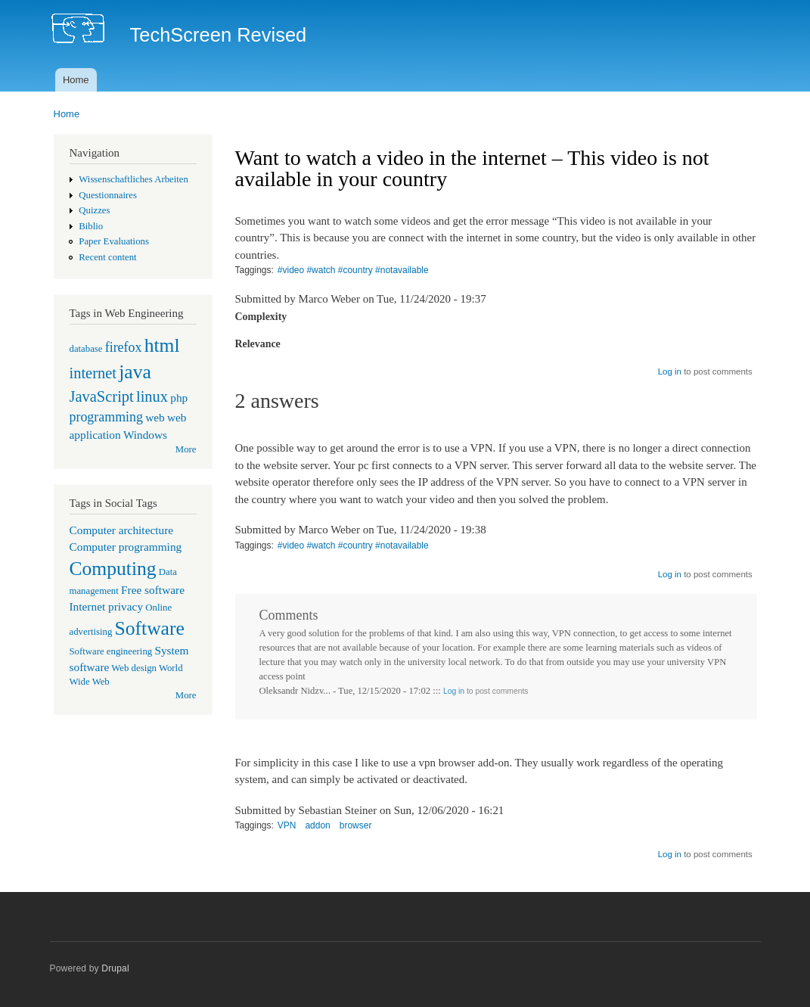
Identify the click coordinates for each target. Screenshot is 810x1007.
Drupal (115, 968)
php (179, 397)
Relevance (258, 344)
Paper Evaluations (114, 241)
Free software (153, 589)
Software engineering (111, 651)
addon (317, 825)
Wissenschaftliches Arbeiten (133, 179)
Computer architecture (122, 530)
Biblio (91, 226)
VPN (287, 825)
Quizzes (94, 210)
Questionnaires (108, 195)
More (186, 449)
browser (356, 825)
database (86, 348)
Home (76, 79)
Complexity (261, 316)
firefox (123, 347)
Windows (145, 434)
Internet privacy (107, 606)
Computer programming (126, 546)
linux (152, 396)
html (162, 345)
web (155, 417)
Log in (669, 371)
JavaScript (102, 396)
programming (106, 416)
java (135, 372)
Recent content (107, 257)
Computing (113, 569)
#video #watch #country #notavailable (353, 270)
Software (150, 628)
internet (93, 373)
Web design (134, 668)
